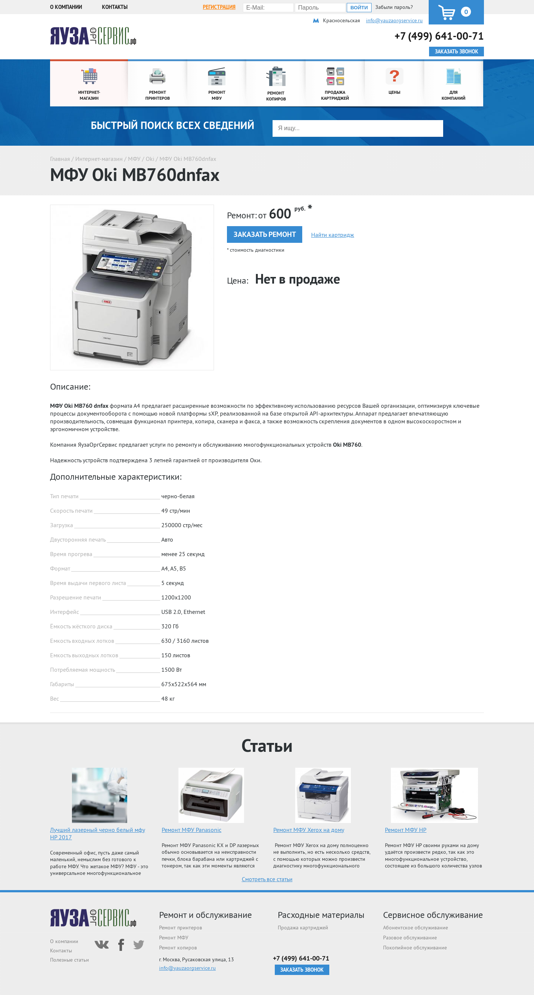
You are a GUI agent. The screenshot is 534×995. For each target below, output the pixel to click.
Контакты (115, 7)
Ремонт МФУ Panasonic (191, 829)
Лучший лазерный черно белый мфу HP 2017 (97, 833)
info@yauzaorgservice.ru (394, 20)
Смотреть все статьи (267, 879)
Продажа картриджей (303, 927)
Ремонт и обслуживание (205, 914)
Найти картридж (332, 234)
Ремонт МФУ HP (405, 829)
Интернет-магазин (99, 158)
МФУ (134, 158)
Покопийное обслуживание (415, 947)
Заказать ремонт (265, 234)
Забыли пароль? (394, 7)
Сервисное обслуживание (433, 914)
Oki (150, 158)
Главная (60, 158)
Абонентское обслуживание (415, 927)
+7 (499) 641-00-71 (439, 36)
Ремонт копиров (178, 947)
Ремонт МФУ (173, 937)
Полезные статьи (69, 959)
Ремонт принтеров (180, 927)
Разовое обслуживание (410, 937)
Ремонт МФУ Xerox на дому (308, 829)
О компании (66, 7)
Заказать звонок (302, 969)
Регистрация (219, 7)
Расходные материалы (321, 914)
